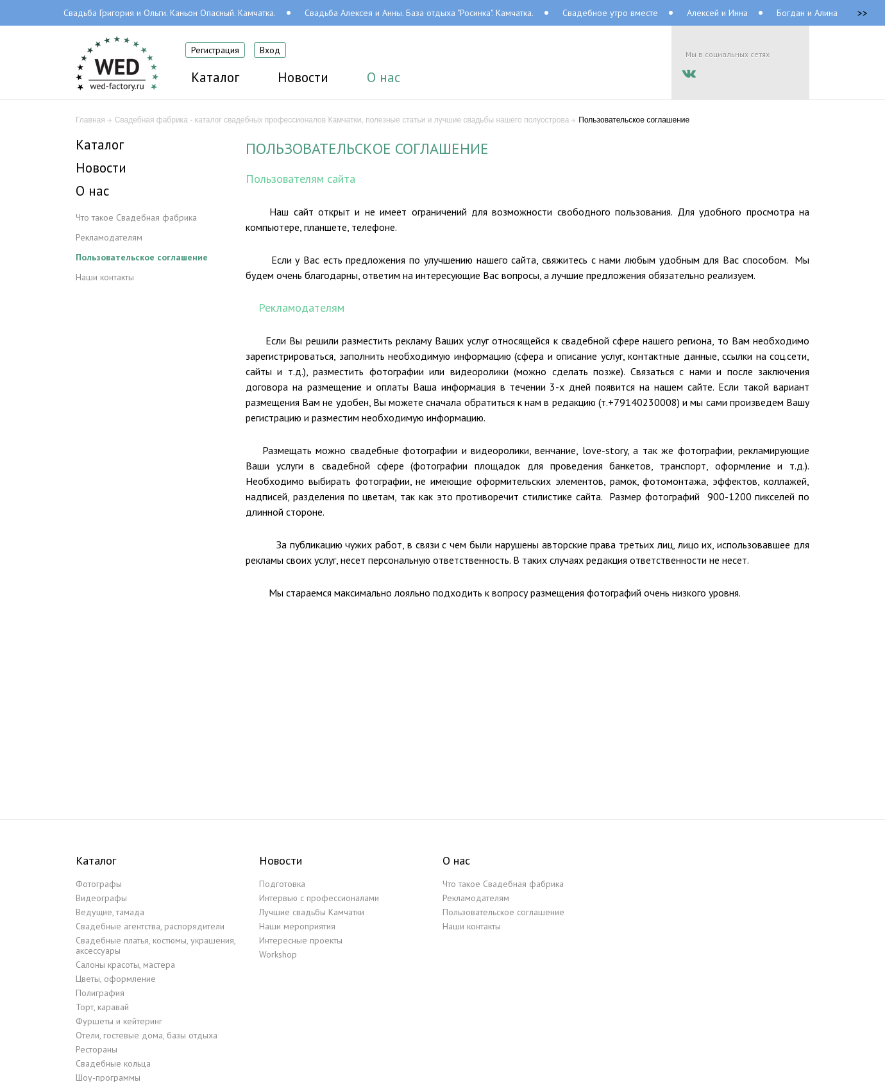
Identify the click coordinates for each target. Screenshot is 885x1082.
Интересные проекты (300, 940)
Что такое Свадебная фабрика (136, 217)
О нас (92, 191)
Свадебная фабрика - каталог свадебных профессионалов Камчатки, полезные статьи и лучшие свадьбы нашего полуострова (342, 119)
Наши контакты (105, 277)
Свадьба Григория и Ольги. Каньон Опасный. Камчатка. (169, 13)
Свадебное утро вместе (610, 13)
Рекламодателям (109, 237)
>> (862, 12)
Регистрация (215, 50)
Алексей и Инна (717, 13)
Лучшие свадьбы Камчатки (311, 912)
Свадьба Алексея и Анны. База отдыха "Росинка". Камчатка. (419, 13)
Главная (90, 119)
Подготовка (282, 884)
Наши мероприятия (297, 926)
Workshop (278, 954)
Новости (101, 168)
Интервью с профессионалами (319, 898)
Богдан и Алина (807, 13)
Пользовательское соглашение (142, 257)
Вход (270, 50)
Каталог (100, 145)
